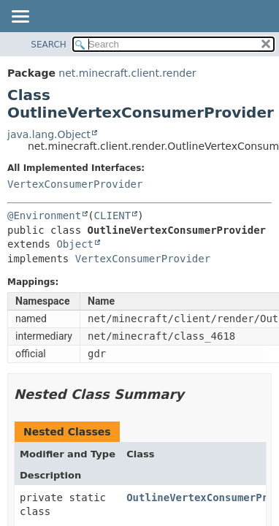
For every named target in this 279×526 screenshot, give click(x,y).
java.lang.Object (49, 134)
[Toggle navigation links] (19, 17)
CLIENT (112, 215)
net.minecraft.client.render (127, 73)
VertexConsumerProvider (74, 184)
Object (74, 244)
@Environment (44, 215)
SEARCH (48, 44)
